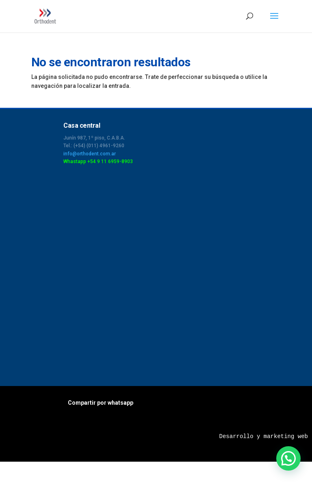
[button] (288, 458)
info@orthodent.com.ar (89, 154)
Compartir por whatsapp (100, 402)
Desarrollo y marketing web (263, 436)
